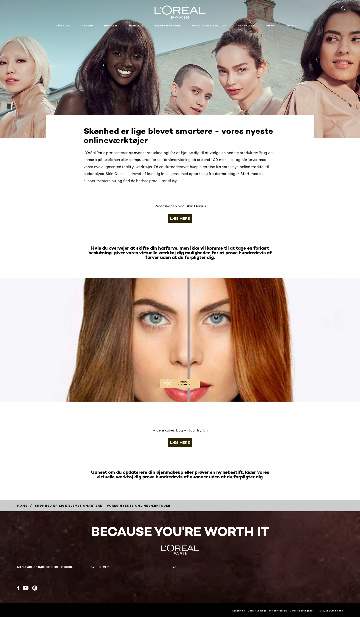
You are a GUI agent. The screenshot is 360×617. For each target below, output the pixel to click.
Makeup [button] (87, 25)
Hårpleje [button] (136, 25)
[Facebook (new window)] (18, 588)
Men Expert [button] (246, 25)
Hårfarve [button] (63, 25)
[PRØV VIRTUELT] (180, 383)
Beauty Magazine (168, 25)
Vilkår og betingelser (301, 610)
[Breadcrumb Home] (22, 505)
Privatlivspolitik (278, 610)
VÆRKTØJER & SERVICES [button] (209, 25)
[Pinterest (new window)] (34, 588)
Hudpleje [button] (111, 25)
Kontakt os (238, 610)
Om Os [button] (270, 25)
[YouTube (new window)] (25, 588)
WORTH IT (293, 25)
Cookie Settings (257, 610)
